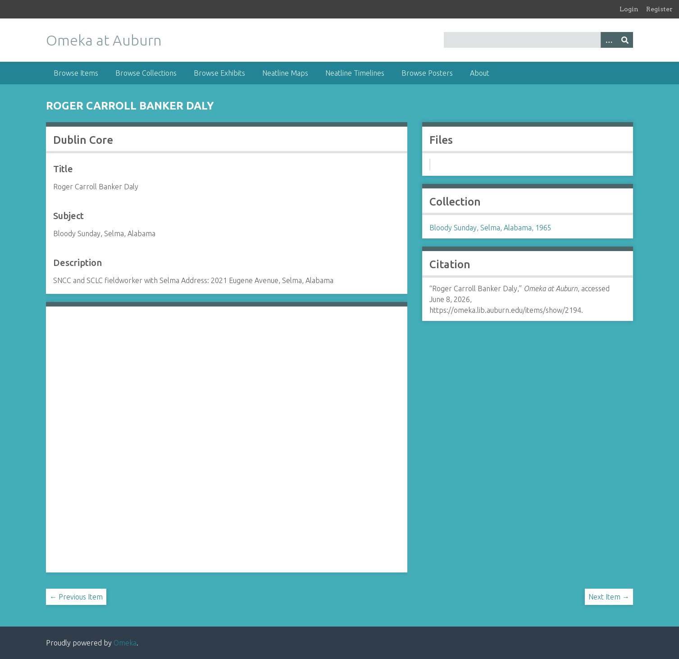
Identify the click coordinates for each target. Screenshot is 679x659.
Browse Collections (146, 73)
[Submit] (625, 40)
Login (629, 9)
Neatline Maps (285, 73)
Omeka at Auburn (104, 40)
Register (659, 9)
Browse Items (76, 73)
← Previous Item (76, 597)
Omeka (125, 643)
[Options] (609, 40)
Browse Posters (427, 73)
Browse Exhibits (219, 73)
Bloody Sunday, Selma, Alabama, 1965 (490, 228)
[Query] (538, 40)
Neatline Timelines (354, 73)
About (479, 73)
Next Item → (608, 597)
